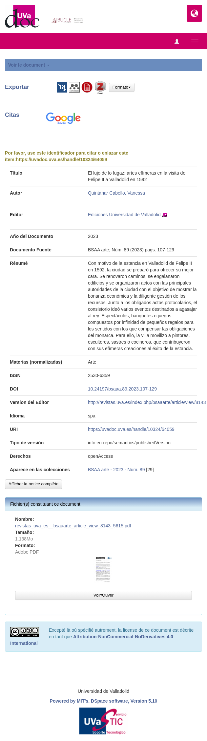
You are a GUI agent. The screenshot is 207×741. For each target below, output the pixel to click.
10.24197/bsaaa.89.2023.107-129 (122, 389)
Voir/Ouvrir (103, 595)
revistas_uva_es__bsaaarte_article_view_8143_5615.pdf (73, 525)
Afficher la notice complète (33, 483)
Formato (122, 87)
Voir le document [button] (29, 65)
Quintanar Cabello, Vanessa (116, 193)
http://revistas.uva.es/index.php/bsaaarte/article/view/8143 (147, 402)
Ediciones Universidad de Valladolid (124, 214)
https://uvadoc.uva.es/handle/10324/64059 (61, 159)
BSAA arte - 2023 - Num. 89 (116, 469)
